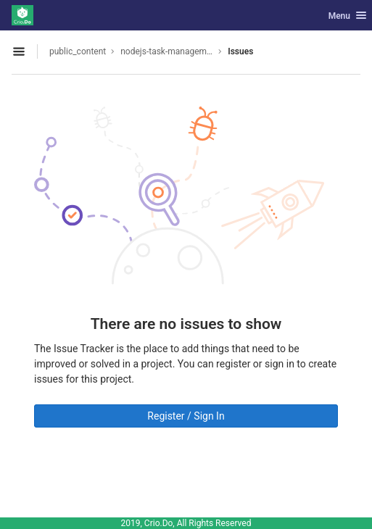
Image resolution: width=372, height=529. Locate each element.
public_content (77, 51)
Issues (240, 51)
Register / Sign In (185, 416)
